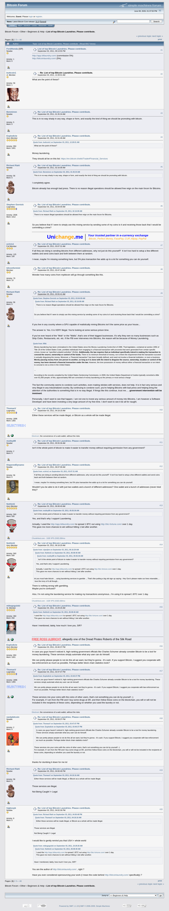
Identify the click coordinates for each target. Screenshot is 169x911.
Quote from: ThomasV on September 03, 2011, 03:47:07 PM (56, 724)
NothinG (10, 504)
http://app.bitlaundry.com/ (44, 55)
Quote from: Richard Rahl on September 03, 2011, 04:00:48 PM (57, 814)
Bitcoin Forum (11, 31)
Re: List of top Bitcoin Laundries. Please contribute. (66, 73)
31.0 (37, 22)
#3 (162, 113)
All (20, 39)
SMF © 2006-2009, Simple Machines (95, 906)
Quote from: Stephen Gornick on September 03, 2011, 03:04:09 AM (59, 298)
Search (27, 25)
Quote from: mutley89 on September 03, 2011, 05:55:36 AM (56, 510)
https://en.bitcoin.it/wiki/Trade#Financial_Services (84, 158)
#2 (162, 74)
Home (12, 25)
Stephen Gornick (15, 204)
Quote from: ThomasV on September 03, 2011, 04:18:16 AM (56, 775)
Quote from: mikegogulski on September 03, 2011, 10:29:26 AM (58, 846)
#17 (161, 671)
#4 (162, 137)
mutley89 (11, 441)
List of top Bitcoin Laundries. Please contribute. (70, 31)
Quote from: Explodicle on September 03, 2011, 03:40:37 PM (56, 676)
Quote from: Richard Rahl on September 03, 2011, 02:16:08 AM (57, 211)
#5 (162, 167)
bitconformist (13, 268)
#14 (161, 545)
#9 (162, 293)
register (39, 16)
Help (20, 25)
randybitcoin (12, 717)
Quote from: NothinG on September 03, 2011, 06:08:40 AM (57, 553)
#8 (162, 269)
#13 (161, 505)
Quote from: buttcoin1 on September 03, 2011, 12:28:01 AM (56, 142)
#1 (162, 50)
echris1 (10, 244)
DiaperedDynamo (15, 465)
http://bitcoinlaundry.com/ (44, 58)
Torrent (43, 22)
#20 (161, 809)
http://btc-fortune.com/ (111, 524)
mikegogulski (13, 605)
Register (42, 25)
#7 (162, 245)
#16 (161, 646)
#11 (161, 442)
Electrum (35, 436)
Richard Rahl (13, 165)
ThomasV (11, 408)
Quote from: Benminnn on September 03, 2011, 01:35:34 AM (56, 172)
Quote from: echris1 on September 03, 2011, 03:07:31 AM (55, 471)
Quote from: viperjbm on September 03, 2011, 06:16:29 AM (56, 550)
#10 (161, 410)
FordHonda (12, 49)
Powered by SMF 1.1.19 (69, 906)
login (31, 16)
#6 (162, 206)
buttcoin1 (11, 73)
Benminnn (11, 112)
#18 (161, 718)
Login (34, 25)
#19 (161, 770)
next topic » (157, 36)
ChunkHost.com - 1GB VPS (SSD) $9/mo (48, 538)
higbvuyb (11, 808)
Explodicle (11, 136)
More (50, 25)
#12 (161, 466)
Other (23, 31)
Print (160, 39)
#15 (161, 607)
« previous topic (143, 36)
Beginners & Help (36, 31)
